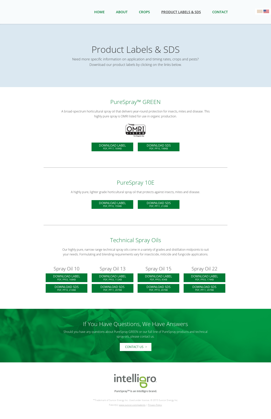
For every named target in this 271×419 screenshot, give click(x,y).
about (122, 12)
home (99, 12)
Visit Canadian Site (260, 11)
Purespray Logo (65, 12)
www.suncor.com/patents (132, 405)
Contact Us (134, 347)
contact (220, 12)
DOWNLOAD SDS (158, 146)
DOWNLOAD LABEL (112, 146)
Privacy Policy (155, 405)
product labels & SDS (181, 12)
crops (144, 12)
